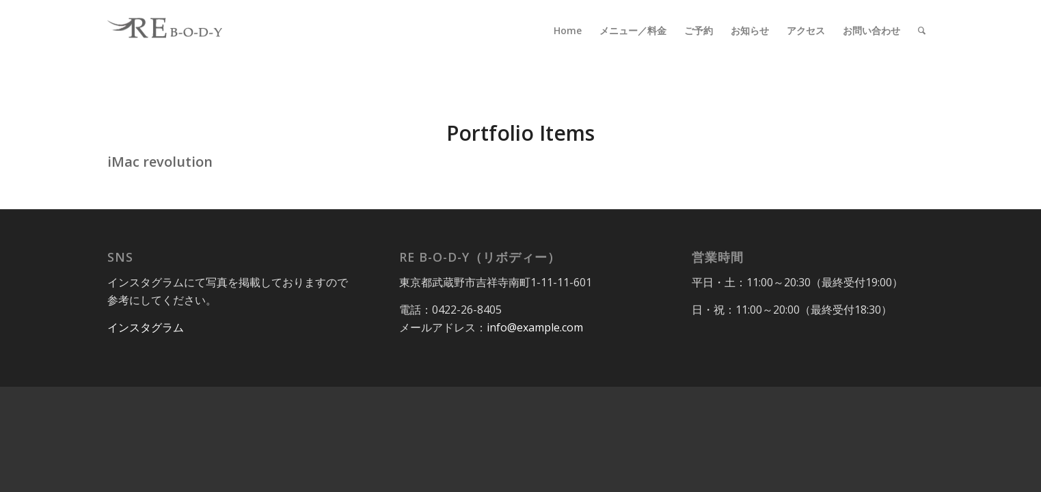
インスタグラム (145, 327)
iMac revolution (160, 161)
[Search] (921, 31)
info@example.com (535, 327)
